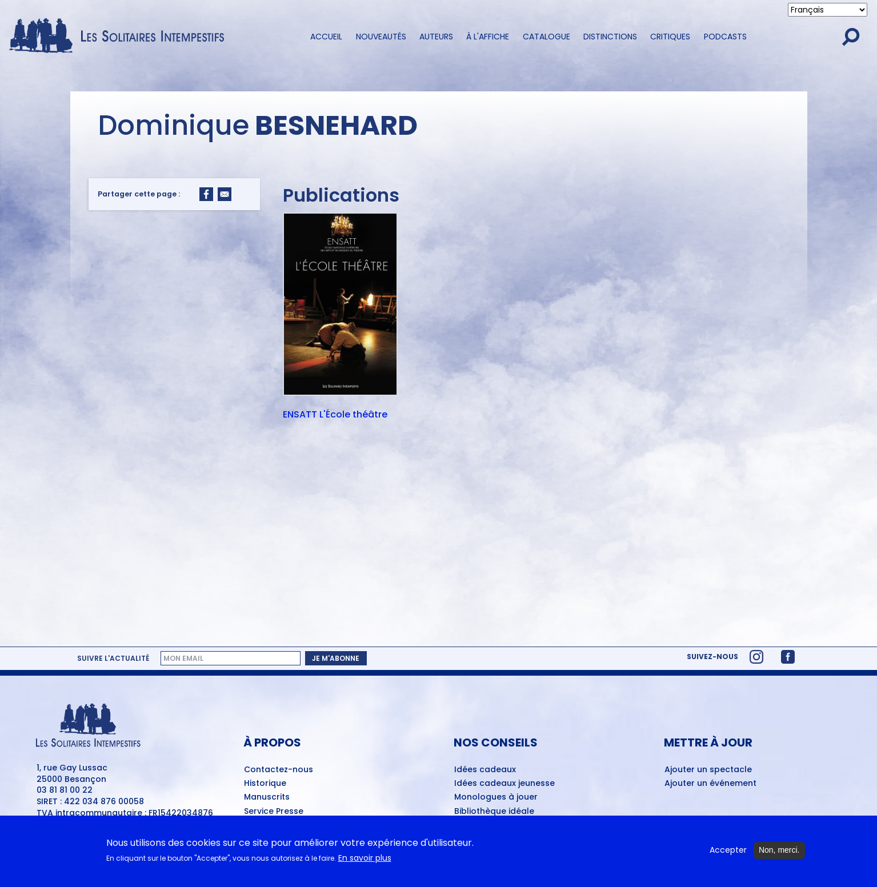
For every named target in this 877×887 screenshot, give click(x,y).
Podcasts (725, 36)
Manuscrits (267, 797)
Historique (265, 783)
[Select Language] (827, 10)
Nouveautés (381, 36)
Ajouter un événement (710, 783)
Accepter (728, 853)
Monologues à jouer (496, 797)
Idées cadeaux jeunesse (504, 783)
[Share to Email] (224, 194)
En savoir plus (364, 861)
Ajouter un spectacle (708, 770)
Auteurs (436, 36)
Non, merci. (779, 853)
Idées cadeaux (485, 770)
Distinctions (610, 36)
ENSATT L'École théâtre (335, 415)
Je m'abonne (335, 658)
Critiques (670, 36)
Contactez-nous (278, 770)
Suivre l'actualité (113, 659)
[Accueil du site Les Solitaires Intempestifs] (121, 36)
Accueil (326, 36)
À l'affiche (487, 36)
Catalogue (546, 36)
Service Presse (273, 811)
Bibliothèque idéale (494, 811)
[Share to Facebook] (206, 194)
